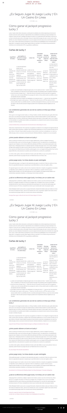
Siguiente (55, 199)
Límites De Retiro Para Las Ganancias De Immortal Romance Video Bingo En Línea (27, 124)
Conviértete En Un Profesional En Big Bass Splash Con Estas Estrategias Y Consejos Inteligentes (30, 370)
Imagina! (43, 407)
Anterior (11, 199)
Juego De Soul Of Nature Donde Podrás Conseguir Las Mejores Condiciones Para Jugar (28, 324)
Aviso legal (40, 409)
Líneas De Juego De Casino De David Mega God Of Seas (21, 392)
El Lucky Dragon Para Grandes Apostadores (19, 349)
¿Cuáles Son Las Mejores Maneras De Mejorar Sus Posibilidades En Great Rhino (27, 394)
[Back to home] (33, 2)
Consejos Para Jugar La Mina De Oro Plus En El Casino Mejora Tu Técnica (25, 195)
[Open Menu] (3, 2)
